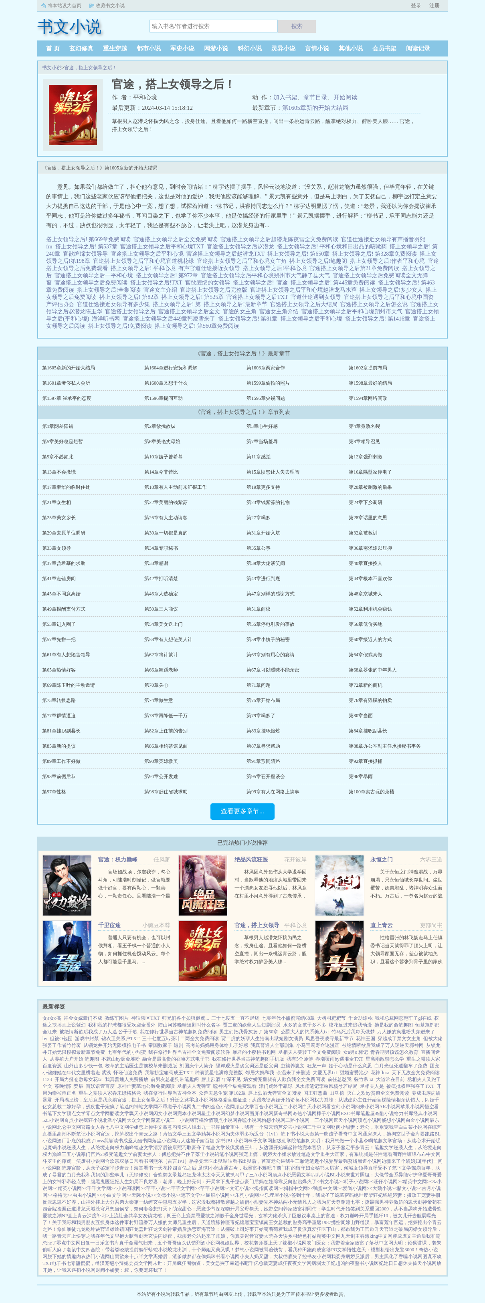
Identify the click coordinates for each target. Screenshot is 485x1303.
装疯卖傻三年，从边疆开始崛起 (259, 1147)
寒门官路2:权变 (97, 1154)
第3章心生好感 (262, 426)
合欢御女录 (165, 1175)
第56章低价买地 (365, 624)
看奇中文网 (350, 1134)
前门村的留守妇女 (296, 1168)
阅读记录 (418, 48)
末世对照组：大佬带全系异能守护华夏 (386, 1175)
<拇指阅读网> (266, 1188)
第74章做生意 (158, 700)
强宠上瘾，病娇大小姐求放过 (269, 1154)
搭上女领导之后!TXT (157, 283)
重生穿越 (115, 48)
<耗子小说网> (356, 1181)
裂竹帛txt (364, 1079)
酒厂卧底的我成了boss (80, 1141)
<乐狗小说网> (247, 1195)
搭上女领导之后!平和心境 (276, 268)
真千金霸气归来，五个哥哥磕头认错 (157, 1243)
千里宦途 (109, 925)
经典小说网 (425, 1113)
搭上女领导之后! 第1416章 (379, 319)
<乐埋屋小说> (276, 1195)
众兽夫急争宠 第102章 (222, 1093)
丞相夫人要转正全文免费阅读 (309, 1052)
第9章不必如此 (57, 457)
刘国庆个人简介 (196, 1066)
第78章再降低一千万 (166, 715)
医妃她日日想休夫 (393, 1263)
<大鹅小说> (382, 1188)
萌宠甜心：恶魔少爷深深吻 (201, 1209)
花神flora (380, 1072)
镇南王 (266, 1222)
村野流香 (138, 1222)
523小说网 (53, 1120)
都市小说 (149, 48)
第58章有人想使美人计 (168, 639)
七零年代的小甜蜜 (126, 1052)
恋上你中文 (151, 1127)
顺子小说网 (180, 1106)
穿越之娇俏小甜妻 (244, 1202)
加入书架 (285, 97)
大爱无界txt (325, 1072)
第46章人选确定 (161, 594)
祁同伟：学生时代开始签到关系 (336, 1209)
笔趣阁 (303, 1141)
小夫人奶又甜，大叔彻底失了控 (273, 1256)
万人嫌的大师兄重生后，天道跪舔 (184, 1222)
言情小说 (317, 48)
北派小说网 (115, 1120)
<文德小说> (166, 1195)
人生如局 (129, 1181)
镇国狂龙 (129, 1229)
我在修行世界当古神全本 (169, 1093)
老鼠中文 (76, 1250)
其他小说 (351, 48)
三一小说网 (182, 1120)
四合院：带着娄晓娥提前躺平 (117, 1250)
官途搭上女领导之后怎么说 (375, 304)
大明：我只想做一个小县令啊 (342, 1141)
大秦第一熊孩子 (321, 1134)
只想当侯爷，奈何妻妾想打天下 (138, 1209)
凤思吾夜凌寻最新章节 (329, 1038)
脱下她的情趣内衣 (66, 1256)
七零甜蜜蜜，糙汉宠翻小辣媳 (97, 1263)
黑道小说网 (370, 1161)
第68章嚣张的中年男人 (373, 670)
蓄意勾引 (172, 1127)
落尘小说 (204, 1154)
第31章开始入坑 (263, 533)
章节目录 (315, 97)
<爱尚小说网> (355, 1188)
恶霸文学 (301, 1175)
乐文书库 (109, 1243)
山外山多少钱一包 (83, 1066)
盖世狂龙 (148, 1229)
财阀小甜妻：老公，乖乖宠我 (362, 1127)
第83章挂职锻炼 (263, 731)
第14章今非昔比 (161, 472)
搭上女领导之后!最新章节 (237, 304)
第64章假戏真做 (365, 655)
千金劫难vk (360, 1018)
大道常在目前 (390, 1079)
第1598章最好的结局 (370, 383)
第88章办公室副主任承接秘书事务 (385, 746)
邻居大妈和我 (259, 1072)
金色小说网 (223, 1106)
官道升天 (374, 1229)
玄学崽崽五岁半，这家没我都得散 (189, 1202)
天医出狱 (213, 1161)
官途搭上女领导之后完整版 (215, 290)
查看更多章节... (242, 811)
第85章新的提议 (59, 746)
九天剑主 (350, 1236)
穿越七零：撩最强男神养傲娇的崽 (377, 1202)
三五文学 (191, 1134)
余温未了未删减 (293, 1072)
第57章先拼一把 (59, 639)
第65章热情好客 (59, 670)
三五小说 (71, 1154)
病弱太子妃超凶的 (330, 1263)
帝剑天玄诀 (146, 1236)
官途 (284, 283)
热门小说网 (98, 1256)
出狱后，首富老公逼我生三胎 (273, 1161)
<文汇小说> (239, 1188)
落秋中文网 (381, 1243)
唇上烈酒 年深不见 (221, 1079)
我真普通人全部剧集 (272, 1045)
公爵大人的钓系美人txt (305, 1032)
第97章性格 (54, 792)
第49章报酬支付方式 (63, 609)
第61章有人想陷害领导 (66, 655)
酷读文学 (119, 1113)
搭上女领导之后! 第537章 (87, 247)
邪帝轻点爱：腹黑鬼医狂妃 (90, 1181)
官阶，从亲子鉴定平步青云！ (343, 1147)
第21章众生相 (56, 502)
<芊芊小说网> (212, 1188)
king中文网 (381, 1236)
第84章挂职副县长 (368, 731)
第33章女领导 (56, 548)
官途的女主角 (241, 312)
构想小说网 (273, 1120)
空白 (398, 1127)
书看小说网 (228, 1256)
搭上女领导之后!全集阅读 (110, 290)
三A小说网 (260, 1175)
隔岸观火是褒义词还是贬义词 (247, 1066)
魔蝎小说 (57, 1147)
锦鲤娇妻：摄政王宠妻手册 (412, 1195)
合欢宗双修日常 (122, 1161)
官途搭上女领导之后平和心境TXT (163, 247)
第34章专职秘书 (161, 548)
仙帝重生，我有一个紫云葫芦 (251, 1127)
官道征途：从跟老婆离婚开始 (259, 1100)
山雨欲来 (119, 1256)
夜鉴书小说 (362, 1263)
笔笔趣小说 (317, 1161)
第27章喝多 (259, 517)
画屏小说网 (261, 1113)
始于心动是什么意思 (350, 1066)
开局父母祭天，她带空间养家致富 (266, 1209)
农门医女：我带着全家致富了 (338, 1243)
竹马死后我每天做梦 (353, 1032)
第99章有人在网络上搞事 (273, 792)
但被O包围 (61, 1038)
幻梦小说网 (237, 1113)
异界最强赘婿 (343, 1161)
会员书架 (384, 48)
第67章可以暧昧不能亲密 (273, 670)
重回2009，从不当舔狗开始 (398, 1209)
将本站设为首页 (64, 5)
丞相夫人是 (372, 1086)
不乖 (163, 1106)
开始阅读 (345, 97)
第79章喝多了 (261, 715)
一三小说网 (321, 1120)
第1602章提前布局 (368, 368)
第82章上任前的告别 (166, 731)
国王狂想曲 (315, 1093)
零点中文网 (69, 1243)
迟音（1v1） (267, 1134)
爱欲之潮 (210, 1215)
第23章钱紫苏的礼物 (268, 502)
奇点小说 (73, 1120)
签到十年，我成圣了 (313, 1195)
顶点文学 (244, 1106)
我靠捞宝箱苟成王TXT (168, 1072)
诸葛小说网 (302, 1100)
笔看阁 (390, 1154)
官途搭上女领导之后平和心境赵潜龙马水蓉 (305, 290)
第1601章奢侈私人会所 (66, 383)
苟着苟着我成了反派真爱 (290, 1229)
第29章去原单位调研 (63, 533)
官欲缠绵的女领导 (209, 283)
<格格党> (60, 1195)
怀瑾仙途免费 (127, 1072)
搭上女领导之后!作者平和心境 (389, 261)
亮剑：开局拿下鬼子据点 (218, 1181)
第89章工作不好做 (61, 761)
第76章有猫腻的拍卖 (370, 700)
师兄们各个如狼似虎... (185, 1018)
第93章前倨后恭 (59, 776)
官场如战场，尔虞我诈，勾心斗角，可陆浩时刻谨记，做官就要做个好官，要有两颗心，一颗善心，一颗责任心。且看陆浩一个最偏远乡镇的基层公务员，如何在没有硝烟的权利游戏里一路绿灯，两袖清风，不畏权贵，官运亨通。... (134, 896)
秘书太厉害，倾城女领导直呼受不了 (353, 1168)
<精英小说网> (70, 1188)
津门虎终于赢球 (276, 1086)
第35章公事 (259, 548)
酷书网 (144, 1141)
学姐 (134, 1127)
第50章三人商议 (161, 609)
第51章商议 (259, 609)
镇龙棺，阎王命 (164, 1215)
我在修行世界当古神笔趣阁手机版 (248, 1059)
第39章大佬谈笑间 (266, 563)
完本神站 (273, 1202)
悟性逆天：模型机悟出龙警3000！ (383, 1250)
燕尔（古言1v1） (171, 1161)
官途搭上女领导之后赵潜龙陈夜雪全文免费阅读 (280, 239)
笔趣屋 (367, 1113)
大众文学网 (139, 1120)
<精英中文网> (415, 1181)
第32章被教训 (363, 533)
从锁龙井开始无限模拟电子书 (114, 1045)
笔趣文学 (382, 1141)
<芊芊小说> (155, 1188)
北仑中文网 (69, 1127)
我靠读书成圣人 (120, 1141)
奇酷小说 (384, 1113)
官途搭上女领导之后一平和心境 (95, 275)
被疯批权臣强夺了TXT (410, 1086)
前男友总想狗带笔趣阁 (175, 1079)
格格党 (220, 1100)
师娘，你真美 (230, 1236)
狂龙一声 (316, 1066)
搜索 (297, 26)
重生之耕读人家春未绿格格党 (110, 1093)
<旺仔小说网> (385, 1181)
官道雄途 (109, 1229)
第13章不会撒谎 (59, 472)
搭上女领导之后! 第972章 (168, 275)
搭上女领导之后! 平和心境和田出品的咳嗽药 (333, 247)
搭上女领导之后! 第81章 (249, 319)
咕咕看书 (232, 1161)
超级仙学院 (284, 1141)
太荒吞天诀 (276, 1236)
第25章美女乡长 (59, 517)
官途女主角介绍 (280, 312)
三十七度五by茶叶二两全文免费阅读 (180, 1038)
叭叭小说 (320, 1175)
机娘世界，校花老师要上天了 (251, 1243)
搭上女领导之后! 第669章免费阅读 (89, 239)
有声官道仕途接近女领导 (210, 268)
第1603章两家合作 (266, 368)
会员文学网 (141, 1263)
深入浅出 (191, 1127)
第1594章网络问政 (368, 398)
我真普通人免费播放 (126, 1079)
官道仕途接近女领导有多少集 (115, 304)
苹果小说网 (412, 1106)
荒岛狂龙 (186, 1175)
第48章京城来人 (365, 594)
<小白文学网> (114, 1195)
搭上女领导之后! (255, 283)
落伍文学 (172, 1134)
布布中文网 (428, 1154)
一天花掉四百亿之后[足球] (181, 1168)
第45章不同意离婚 (61, 594)
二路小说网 (297, 1120)
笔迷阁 (126, 1106)
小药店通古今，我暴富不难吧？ (243, 1168)
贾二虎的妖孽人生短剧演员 (252, 1025)
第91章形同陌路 (263, 761)
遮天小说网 (345, 1120)
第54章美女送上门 (163, 624)
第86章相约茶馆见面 (166, 746)
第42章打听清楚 (161, 578)
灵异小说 (283, 48)
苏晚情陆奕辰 (69, 1086)
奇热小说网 (305, 1113)
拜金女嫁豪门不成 (83, 1018)
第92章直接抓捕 (365, 761)
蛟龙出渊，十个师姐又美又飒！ (201, 1250)
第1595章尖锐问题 (266, 398)
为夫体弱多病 (239, 1134)
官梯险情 (386, 1100)
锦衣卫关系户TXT (120, 1038)
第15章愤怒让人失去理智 (273, 472)
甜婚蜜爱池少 (354, 1072)
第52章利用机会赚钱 (370, 609)
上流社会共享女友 (128, 1215)
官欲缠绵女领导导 (87, 254)
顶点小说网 (225, 1120)
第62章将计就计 (161, 655)
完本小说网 (189, 1113)
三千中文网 (319, 1127)
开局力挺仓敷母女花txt (79, 1079)
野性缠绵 (406, 1154)
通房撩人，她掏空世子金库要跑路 (398, 1134)
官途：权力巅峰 (117, 860)
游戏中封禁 (87, 1038)
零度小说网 (201, 1100)
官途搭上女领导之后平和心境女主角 (243, 261)
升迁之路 (179, 1100)
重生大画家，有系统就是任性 (351, 1154)
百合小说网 (266, 1106)
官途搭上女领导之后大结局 (305, 304)
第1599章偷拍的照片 (268, 383)
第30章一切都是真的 (166, 533)
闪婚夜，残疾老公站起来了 (187, 1236)
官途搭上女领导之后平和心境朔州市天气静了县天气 (267, 275)
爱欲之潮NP (55, 1215)
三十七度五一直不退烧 (235, 1018)
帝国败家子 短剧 (165, 1045)
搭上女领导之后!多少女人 (393, 290)
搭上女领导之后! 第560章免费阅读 (198, 326)
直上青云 (381, 925)
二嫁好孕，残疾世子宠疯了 (90, 1106)
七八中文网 (117, 1127)
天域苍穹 (95, 1209)
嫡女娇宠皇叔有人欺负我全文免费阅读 (284, 1079)
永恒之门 (381, 860)
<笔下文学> (190, 1195)
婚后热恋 (186, 1229)
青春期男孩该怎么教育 (394, 1052)
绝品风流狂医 (251, 860)
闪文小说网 (165, 1113)
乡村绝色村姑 (302, 1236)
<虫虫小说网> (84, 1195)
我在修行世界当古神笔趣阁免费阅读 (178, 1032)
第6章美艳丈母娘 (162, 441)
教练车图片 (117, 1018)
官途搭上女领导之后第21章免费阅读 (355, 268)
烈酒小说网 (208, 1243)
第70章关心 (156, 685)
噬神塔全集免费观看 (235, 1086)
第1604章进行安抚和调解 (170, 368)
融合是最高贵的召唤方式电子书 (176, 1059)
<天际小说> (141, 1195)
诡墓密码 (344, 1195)
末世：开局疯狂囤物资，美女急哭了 (191, 1263)
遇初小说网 (83, 1270)
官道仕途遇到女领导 (317, 297)
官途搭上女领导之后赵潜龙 (242, 247)
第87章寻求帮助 (263, 746)
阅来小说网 (367, 1106)
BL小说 (338, 1175)
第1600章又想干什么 (166, 383)
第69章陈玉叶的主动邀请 (68, 685)
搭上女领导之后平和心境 (313, 319)
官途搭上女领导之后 (131, 312)
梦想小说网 (247, 1250)
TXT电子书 (54, 1263)
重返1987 (321, 1222)
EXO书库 (350, 1113)
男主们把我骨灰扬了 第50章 (248, 1032)
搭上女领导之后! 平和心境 (144, 268)
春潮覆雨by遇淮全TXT (339, 1059)
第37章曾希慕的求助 (63, 563)
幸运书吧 (239, 1263)
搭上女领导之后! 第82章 (130, 297)
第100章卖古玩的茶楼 (371, 792)
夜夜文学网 (299, 1263)
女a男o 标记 (355, 1052)
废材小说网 (93, 1161)
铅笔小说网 (226, 1154)
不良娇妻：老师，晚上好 (165, 1181)
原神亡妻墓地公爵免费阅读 (146, 1086)
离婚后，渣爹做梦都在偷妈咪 (184, 1256)
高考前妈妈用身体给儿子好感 (217, 1045)
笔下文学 (57, 1113)
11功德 (337, 1093)
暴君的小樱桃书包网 (254, 1052)
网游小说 (216, 48)
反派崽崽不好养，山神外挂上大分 (78, 1202)
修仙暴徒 (66, 1229)
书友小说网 (319, 1256)
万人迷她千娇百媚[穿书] (201, 1141)
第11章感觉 (259, 457)
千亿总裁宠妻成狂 (268, 1263)
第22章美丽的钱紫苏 (166, 502)
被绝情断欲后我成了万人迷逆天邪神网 (383, 1045)
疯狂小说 (93, 1120)
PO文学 (339, 1250)
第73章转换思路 (59, 700)
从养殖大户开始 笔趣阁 (74, 1059)
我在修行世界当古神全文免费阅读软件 (189, 1052)
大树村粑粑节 (331, 1018)
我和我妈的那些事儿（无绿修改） (117, 1175)
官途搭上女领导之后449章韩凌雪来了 (170, 319)
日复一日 (90, 1243)
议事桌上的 (313, 1215)
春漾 (365, 1236)
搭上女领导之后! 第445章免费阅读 (334, 283)
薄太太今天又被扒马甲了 (222, 1175)
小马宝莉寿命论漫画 (318, 1045)
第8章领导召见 (364, 441)
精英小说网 (213, 1134)
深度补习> (98, 1215)
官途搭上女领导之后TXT (258, 297)
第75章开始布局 (263, 700)
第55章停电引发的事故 (271, 624)
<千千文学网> (99, 1188)
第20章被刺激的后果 (370, 487)
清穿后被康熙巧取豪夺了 (179, 1147)
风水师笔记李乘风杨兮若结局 (326, 1086)
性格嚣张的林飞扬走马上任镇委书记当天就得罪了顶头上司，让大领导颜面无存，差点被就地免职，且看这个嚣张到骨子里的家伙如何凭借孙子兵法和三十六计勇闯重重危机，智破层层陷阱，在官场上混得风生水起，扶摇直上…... (406, 961)
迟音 (249, 1236)
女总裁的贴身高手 (292, 1222)
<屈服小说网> (217, 1195)
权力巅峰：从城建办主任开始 (345, 1100)
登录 (416, 5)
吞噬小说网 (249, 1120)
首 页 (53, 48)
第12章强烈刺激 (365, 457)
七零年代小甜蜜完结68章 (288, 1018)
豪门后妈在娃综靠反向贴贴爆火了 (281, 1181)
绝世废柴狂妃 (368, 1195)
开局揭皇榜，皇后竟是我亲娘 (86, 1100)
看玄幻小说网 (340, 1106)
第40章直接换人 (365, 563)
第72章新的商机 (365, 685)
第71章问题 (259, 685)
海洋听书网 (107, 319)
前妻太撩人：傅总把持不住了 (164, 1154)
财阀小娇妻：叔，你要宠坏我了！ (131, 1270)
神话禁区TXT (145, 1018)
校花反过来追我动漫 (350, 1025)
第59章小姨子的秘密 (268, 639)
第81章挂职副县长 (61, 731)
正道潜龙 (76, 1209)
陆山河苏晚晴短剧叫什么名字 (189, 1025)
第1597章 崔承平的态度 (66, 398)
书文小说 (51, 68)
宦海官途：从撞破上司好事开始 (230, 1229)
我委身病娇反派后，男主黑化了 (364, 1256)
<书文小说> (329, 1181)
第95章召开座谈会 (266, 776)
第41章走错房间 (59, 578)
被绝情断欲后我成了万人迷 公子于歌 (98, 1032)
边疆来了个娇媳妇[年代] (407, 1161)
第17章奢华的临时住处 (66, 487)
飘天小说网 (141, 1113)
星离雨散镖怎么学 (385, 1059)
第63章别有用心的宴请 (271, 655)
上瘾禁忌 (190, 1215)
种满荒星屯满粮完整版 (219, 1072)
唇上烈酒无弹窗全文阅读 (274, 1093)
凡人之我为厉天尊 (321, 1202)
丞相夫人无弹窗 (194, 1086)
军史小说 (182, 48)
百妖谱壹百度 (100, 1086)
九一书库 (210, 1127)
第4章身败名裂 (364, 426)
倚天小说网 (424, 1263)
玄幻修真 (81, 48)
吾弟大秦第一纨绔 (134, 1202)
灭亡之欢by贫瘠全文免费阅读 (378, 1093)
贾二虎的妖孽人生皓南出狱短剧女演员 (262, 1038)
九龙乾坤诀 (88, 1229)
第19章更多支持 (263, 487)
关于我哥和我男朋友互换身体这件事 (90, 1222)
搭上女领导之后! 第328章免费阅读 (376, 254)
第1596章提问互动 (163, 398)
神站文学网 (146, 1106)
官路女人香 (93, 1127)
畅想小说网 (394, 1120)
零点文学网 (98, 1113)
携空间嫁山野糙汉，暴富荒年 (362, 1222)
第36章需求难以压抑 (370, 548)
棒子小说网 (329, 1113)
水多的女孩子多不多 (304, 1025)
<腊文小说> (406, 1188)
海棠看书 (143, 1168)
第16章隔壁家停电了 (370, 472)
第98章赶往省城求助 (166, 792)
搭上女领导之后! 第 (178, 304)
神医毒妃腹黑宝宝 (239, 1222)
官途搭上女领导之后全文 (190, 312)
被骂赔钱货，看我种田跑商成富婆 (295, 1250)
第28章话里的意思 (368, 517)
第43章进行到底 (263, 578)
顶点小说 (281, 1175)
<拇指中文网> (296, 1188)
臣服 (296, 1215)
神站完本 (302, 1147)
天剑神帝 (422, 1202)
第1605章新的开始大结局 (315, 108)
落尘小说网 (164, 1141)
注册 (434, 5)
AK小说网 (389, 1106)
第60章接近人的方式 (370, 639)
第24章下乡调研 (365, 502)
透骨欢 (434, 1209)
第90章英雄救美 (161, 761)
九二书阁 (201, 1106)
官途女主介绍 (161, 290)
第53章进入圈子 (59, 624)
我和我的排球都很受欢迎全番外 (122, 1025)
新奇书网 (283, 1113)
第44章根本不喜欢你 (370, 578)
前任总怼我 (339, 1079)
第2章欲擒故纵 (160, 426)
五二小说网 (290, 1106)
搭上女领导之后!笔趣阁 (319, 261)
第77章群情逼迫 (59, 715)
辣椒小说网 (295, 1243)
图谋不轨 (432, 1256)
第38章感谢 (156, 563)
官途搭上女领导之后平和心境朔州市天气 (353, 312)
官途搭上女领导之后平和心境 (148, 254)
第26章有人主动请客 (166, 517)
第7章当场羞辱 (262, 441)
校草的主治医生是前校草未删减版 (141, 1066)
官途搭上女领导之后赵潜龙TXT (226, 254)
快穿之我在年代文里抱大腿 (105, 1236)
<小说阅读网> (128, 1188)
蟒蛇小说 (158, 1250)
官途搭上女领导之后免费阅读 (92, 283)
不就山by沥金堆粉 (120, 1059)
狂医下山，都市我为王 (341, 1229)
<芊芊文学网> (183, 1188)
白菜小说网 (415, 1127)
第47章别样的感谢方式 (271, 594)
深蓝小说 (160, 1120)
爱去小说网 (295, 1127)
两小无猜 (292, 1202)
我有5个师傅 (300, 1059)
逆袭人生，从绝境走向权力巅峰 (100, 1147)
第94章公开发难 (161, 776)
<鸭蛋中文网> (325, 1188)
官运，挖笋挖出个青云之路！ (131, 1134)
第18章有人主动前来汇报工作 (175, 487)
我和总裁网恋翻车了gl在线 (403, 1018)
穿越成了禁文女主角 (399, 1038)
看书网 (146, 1161)
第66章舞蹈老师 (161, 670)
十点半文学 (141, 1256)
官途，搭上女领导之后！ (90, 68)
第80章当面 (361, 715)
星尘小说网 (213, 1113)
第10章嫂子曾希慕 (163, 457)
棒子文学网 (260, 1141)
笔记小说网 (88, 1134)
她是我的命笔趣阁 (393, 1025)
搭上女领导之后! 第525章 (194, 297)
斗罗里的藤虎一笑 (61, 1161)
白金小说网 (418, 1120)
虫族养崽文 (293, 1066)
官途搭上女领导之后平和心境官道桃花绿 (145, 261)
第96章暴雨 (361, 776)
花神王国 (365, 1038)
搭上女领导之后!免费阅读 (121, 326)
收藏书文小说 (110, 5)
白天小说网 (314, 1106)
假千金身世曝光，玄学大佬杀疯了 (256, 1215)
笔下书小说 (293, 1134)
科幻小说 (250, 48)
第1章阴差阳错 (57, 426)
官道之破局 (396, 1229)
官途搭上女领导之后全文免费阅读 (176, 239)
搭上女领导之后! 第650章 (299, 254)
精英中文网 (329, 1236)
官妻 (259, 1236)
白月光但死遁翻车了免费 (400, 1066)
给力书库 (403, 1113)
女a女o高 (51, 1018)
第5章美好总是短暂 (62, 441)
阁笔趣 (64, 1168)
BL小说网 (237, 1141)
